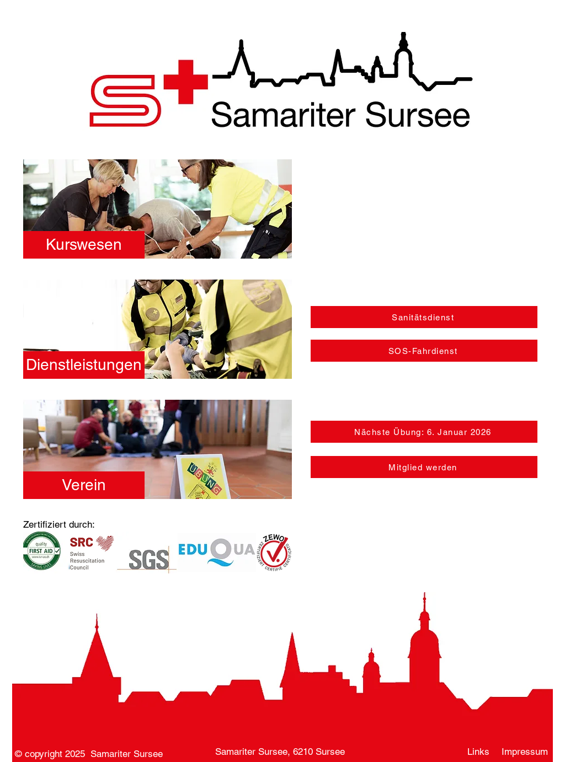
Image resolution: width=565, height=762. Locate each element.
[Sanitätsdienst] (424, 317)
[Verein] (84, 485)
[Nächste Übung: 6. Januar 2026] (424, 432)
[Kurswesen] (84, 245)
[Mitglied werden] (424, 467)
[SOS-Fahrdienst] (424, 351)
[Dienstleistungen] (84, 365)
